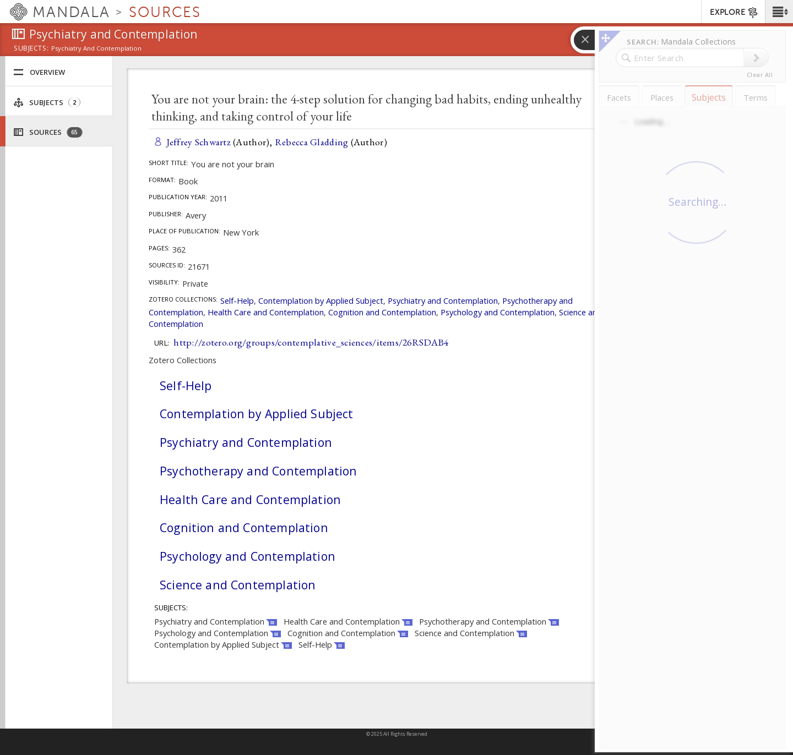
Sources (48, 132)
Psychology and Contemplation (498, 312)
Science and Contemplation (238, 585)
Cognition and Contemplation (382, 312)
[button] (779, 11)
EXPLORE (734, 12)
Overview (39, 72)
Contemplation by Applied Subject (320, 300)
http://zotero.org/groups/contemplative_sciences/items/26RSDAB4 (310, 342)
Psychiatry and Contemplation (443, 300)
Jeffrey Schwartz (198, 141)
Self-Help (237, 300)
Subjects (46, 102)
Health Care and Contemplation (266, 312)
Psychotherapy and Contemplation (258, 471)
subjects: (31, 49)
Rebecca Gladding (311, 141)
